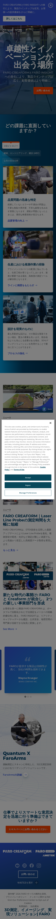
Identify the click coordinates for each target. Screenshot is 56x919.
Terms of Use (19, 469)
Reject (27, 485)
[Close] (50, 423)
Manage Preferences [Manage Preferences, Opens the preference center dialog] (28, 493)
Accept (28, 477)
